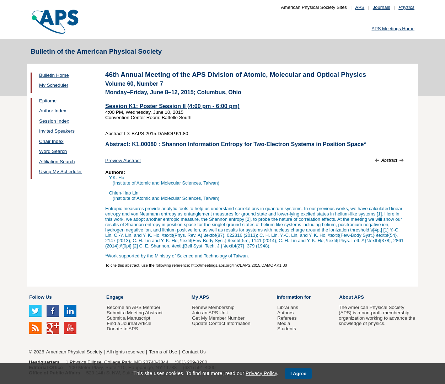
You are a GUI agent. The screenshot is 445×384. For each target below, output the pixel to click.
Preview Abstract (123, 160)
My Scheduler (53, 85)
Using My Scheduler (60, 171)
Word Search (53, 151)
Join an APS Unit (210, 312)
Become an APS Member (133, 307)
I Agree (298, 373)
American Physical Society (74, 351)
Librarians (287, 307)
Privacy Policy (261, 373)
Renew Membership (213, 307)
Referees (287, 318)
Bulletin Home (54, 75)
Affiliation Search (57, 161)
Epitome (48, 100)
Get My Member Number (218, 318)
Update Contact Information (221, 323)
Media (283, 323)
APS (359, 7)
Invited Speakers (57, 131)
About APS (351, 297)
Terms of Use (163, 351)
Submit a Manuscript (128, 318)
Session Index (54, 121)
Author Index (52, 110)
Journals (381, 7)
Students (286, 328)
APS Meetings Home (392, 28)
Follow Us (40, 297)
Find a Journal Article (129, 323)
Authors (285, 312)
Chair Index (51, 141)
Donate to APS (122, 328)
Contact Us (193, 351)
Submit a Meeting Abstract (134, 312)
